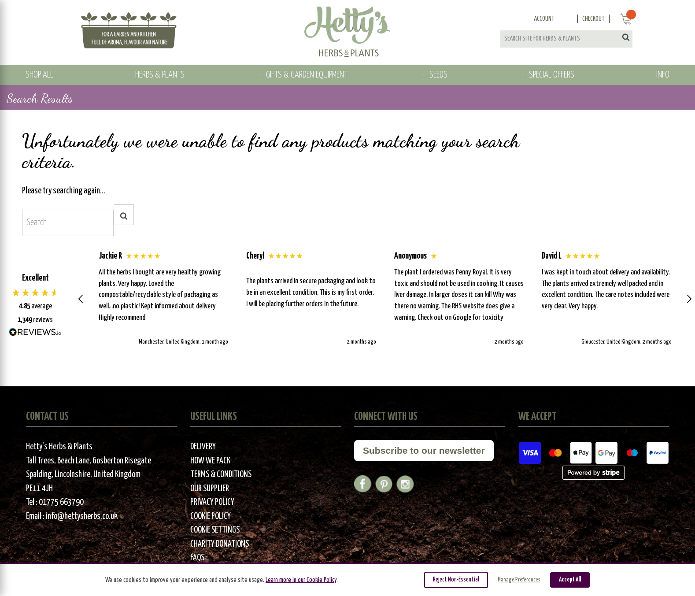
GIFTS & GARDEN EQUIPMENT (307, 74)
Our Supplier (209, 489)
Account (544, 18)
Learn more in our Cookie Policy (301, 580)
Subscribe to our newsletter (424, 450)
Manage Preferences (519, 580)
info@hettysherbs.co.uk (82, 516)
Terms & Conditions (220, 474)
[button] (81, 299)
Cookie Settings (215, 530)
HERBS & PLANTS (160, 74)
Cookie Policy (210, 516)
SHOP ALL (39, 74)
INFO (662, 74)
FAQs (197, 558)
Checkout (593, 18)
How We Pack (210, 461)
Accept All (570, 580)
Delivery (203, 447)
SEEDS (438, 74)
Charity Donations (219, 544)
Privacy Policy (212, 502)
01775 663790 (61, 502)
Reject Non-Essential (456, 580)
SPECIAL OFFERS (551, 74)
